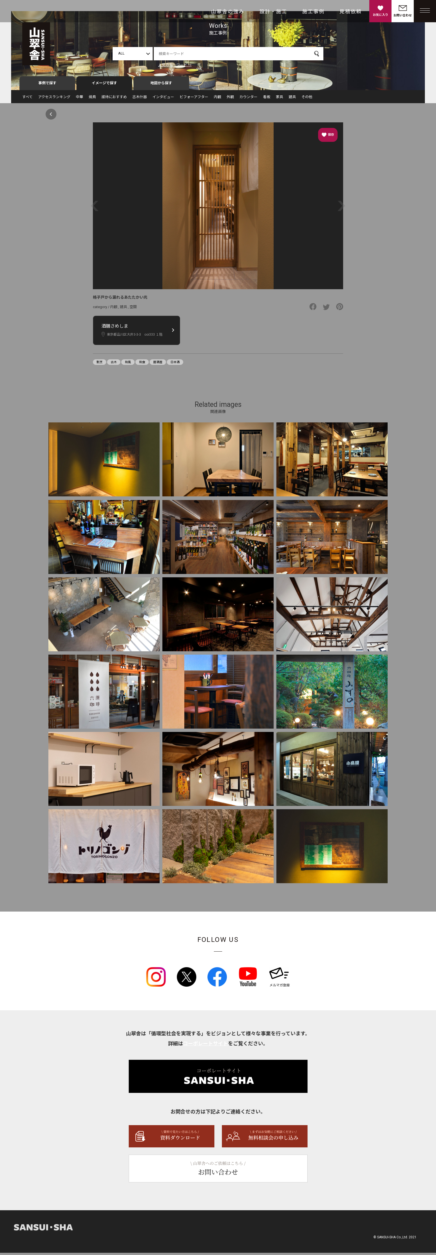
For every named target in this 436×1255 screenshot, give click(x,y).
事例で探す (47, 85)
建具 (292, 99)
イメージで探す (104, 85)
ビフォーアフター (194, 99)
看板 (266, 99)
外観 (230, 99)
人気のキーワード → (175, 65)
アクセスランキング (54, 99)
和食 (142, 364)
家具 (279, 99)
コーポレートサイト (205, 1046)
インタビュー (163, 99)
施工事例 (313, 11)
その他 (306, 99)
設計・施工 (273, 11)
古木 (114, 364)
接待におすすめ (114, 99)
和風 (128, 364)
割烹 (99, 364)
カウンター (248, 99)
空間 (133, 309)
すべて (27, 99)
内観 (217, 99)
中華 (79, 99)
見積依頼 (351, 11)
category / (101, 309)
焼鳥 (92, 99)
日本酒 (175, 364)
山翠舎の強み (227, 11)
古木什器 (139, 99)
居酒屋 (157, 364)
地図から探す (161, 85)
